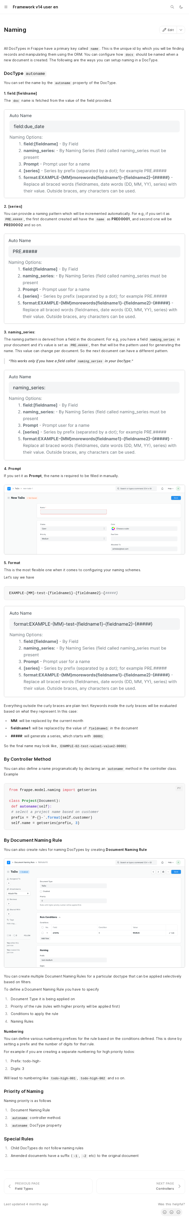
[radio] (164, 1212)
